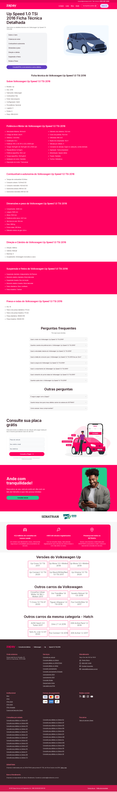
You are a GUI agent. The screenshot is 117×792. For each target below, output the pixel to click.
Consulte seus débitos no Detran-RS (53, 725)
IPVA (7, 699)
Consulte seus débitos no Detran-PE (17, 732)
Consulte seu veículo (49, 657)
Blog (72, 6)
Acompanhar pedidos (89, 6)
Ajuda (77, 6)
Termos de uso (36, 457)
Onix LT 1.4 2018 (58, 624)
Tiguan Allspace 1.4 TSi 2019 (58, 603)
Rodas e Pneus (13, 61)
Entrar (104, 6)
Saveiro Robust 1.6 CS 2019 (79, 594)
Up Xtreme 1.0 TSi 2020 (79, 573)
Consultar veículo (22, 498)
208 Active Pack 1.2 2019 (79, 624)
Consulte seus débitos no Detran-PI (16, 752)
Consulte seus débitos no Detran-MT (17, 746)
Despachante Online (49, 683)
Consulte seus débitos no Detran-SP (53, 722)
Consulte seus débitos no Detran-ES (53, 734)
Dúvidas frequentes (87, 666)
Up (45, 647)
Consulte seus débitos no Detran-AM (53, 737)
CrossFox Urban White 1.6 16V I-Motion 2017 (38, 594)
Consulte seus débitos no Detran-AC (17, 740)
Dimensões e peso (14, 48)
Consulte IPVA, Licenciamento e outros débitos (27, 67)
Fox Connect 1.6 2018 (58, 633)
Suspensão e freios (14, 57)
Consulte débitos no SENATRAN (52, 663)
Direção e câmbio (14, 52)
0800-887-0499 (86, 663)
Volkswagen (37, 647)
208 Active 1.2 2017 (79, 633)
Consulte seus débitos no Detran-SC (17, 729)
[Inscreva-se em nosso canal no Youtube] (91, 696)
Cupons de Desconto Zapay (14, 710)
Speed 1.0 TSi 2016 (54, 647)
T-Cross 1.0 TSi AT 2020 (38, 603)
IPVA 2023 (9, 704)
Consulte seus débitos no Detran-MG (17, 723)
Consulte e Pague (27, 454)
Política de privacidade (27, 459)
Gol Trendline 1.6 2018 (58, 594)
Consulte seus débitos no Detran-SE (53, 754)
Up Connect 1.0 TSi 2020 (37, 573)
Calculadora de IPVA (49, 686)
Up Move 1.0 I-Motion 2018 (58, 564)
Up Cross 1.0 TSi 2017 (37, 564)
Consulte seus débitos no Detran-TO (17, 757)
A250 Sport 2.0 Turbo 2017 (38, 624)
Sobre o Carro (12, 35)
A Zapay (61, 6)
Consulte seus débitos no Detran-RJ (53, 720)
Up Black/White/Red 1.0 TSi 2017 (58, 573)
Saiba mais (64, 767)
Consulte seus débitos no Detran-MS (53, 745)
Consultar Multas (48, 680)
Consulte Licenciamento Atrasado (52, 671)
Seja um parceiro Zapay (86, 720)
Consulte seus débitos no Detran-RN (53, 728)
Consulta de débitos (24, 647)
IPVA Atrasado (10, 707)
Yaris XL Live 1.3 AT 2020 (37, 633)
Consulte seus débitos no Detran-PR (17, 726)
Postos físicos (86, 660)
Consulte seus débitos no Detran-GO (17, 743)
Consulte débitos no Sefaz (50, 666)
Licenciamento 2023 (48, 677)
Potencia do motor (14, 39)
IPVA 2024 (9, 702)
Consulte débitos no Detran (51, 660)
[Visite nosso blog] (80, 696)
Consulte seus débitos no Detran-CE (17, 735)
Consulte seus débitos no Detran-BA (53, 731)
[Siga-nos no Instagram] (88, 696)
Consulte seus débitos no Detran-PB (53, 748)
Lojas (67, 6)
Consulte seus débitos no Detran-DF (17, 720)
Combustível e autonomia (16, 43)
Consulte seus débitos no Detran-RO (53, 751)
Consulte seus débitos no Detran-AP (17, 737)
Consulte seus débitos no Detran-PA (17, 749)
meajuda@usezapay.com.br (90, 669)
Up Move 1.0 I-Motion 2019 (79, 564)
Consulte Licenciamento (50, 669)
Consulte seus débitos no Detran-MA (54, 742)
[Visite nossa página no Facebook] (84, 696)
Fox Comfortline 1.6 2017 (79, 603)
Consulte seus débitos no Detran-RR (17, 755)
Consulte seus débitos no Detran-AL (53, 740)
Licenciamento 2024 (49, 674)
